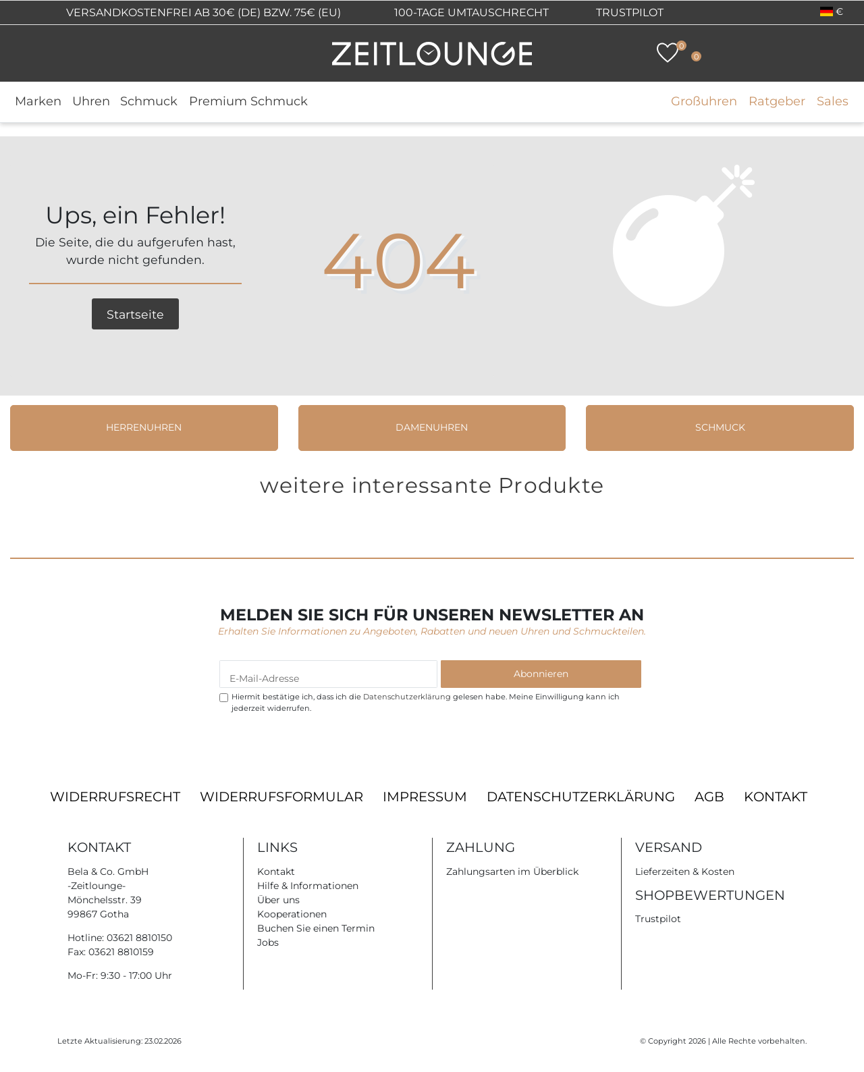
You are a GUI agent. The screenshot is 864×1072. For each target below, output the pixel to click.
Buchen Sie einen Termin (316, 928)
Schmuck (149, 101)
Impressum (425, 796)
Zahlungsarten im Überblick (512, 871)
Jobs (268, 942)
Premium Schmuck (248, 101)
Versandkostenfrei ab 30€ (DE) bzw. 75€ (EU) (202, 12)
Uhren (91, 101)
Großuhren (704, 101)
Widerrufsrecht (115, 796)
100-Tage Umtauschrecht (470, 12)
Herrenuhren (144, 427)
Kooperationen (292, 914)
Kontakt (775, 796)
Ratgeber (777, 101)
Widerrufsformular (281, 796)
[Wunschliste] (667, 52)
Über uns (278, 900)
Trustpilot (630, 12)
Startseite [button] (135, 314)
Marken (38, 101)
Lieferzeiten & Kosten (684, 871)
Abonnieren (541, 674)
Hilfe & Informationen (307, 886)
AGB (709, 796)
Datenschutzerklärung (581, 796)
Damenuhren (432, 427)
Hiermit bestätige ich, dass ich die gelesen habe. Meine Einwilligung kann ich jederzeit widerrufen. (426, 702)
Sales (832, 101)
